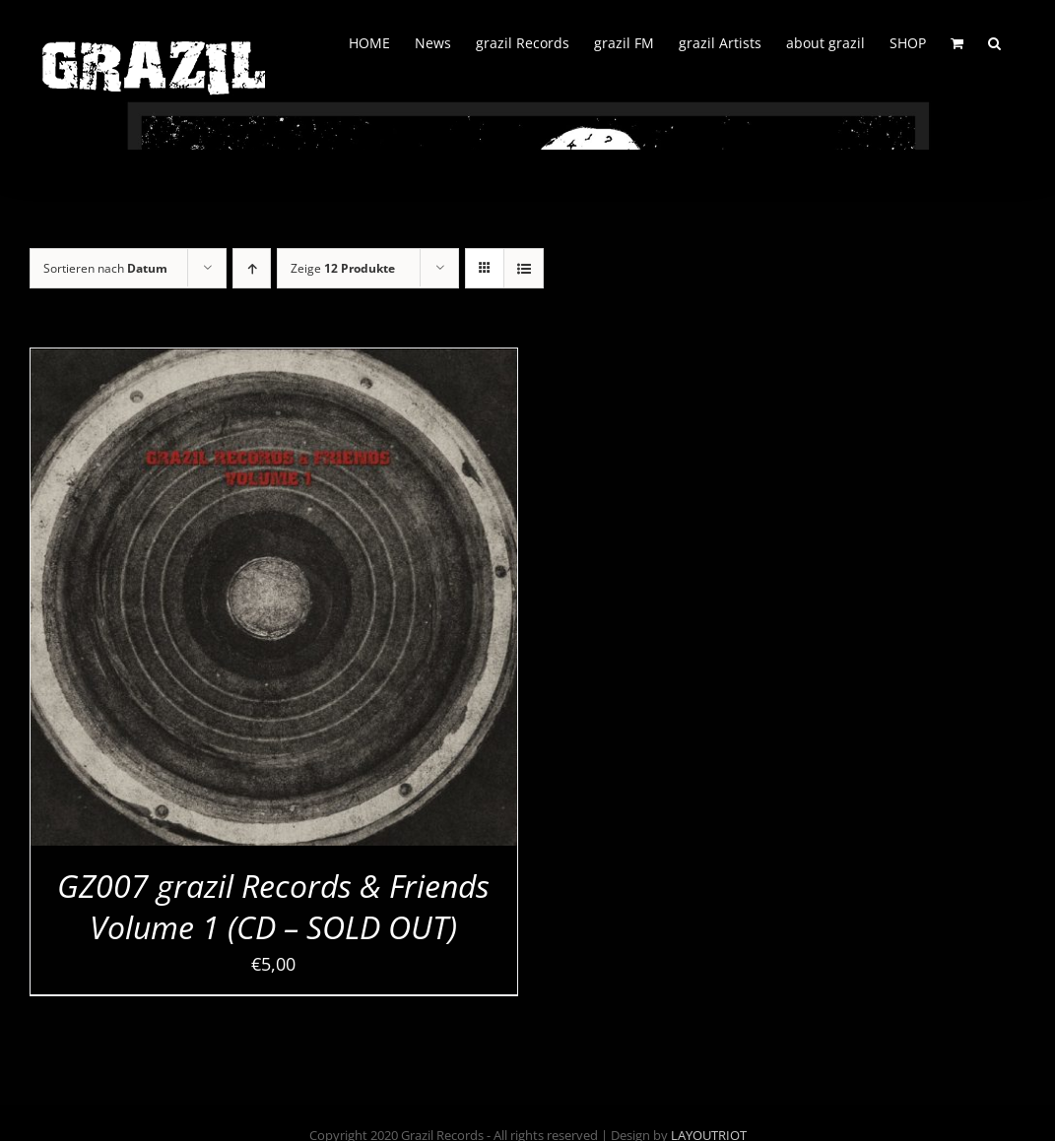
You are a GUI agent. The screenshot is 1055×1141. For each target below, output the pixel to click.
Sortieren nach (105, 268)
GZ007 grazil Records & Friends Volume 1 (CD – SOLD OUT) (273, 906)
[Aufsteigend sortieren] (251, 268)
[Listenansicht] (523, 268)
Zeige (343, 268)
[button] (994, 41)
